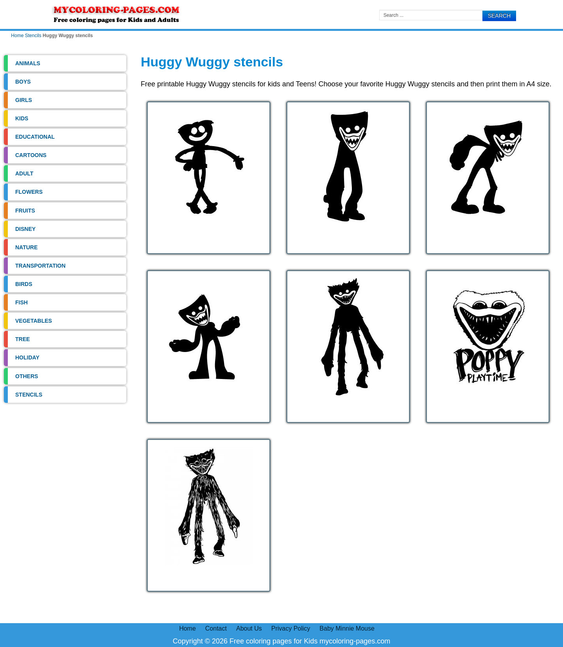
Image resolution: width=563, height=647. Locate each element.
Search (499, 16)
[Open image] (209, 177)
